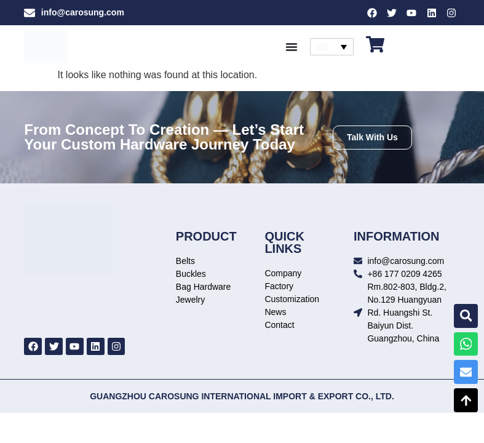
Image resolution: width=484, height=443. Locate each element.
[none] (332, 47)
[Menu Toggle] (291, 47)
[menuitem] (332, 47)
